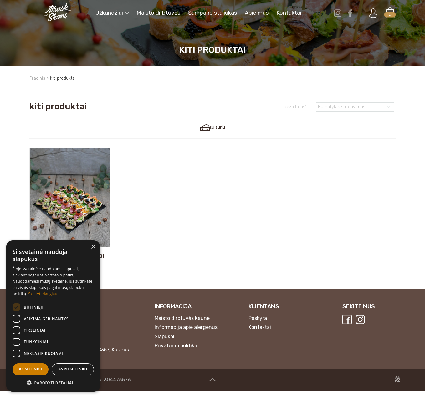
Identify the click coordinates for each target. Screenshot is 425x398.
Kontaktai (288, 16)
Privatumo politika (176, 353)
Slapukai (164, 344)
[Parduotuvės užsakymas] (355, 107)
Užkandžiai (109, 16)
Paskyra (257, 325)
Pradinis (37, 78)
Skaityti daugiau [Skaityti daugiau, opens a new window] (42, 293)
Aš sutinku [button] (30, 369)
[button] (53, 382)
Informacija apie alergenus (186, 334)
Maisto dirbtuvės (158, 16)
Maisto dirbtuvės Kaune (182, 325)
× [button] (93, 247)
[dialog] (53, 316)
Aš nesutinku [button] (72, 369)
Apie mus (257, 16)
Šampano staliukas (212, 16)
